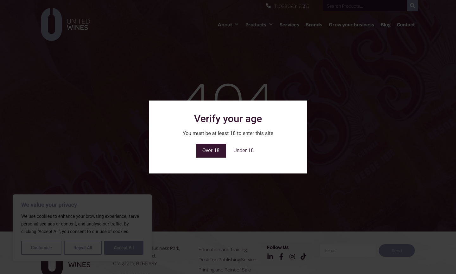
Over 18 (211, 150)
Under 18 (243, 150)
